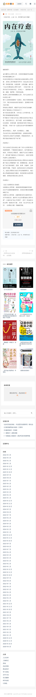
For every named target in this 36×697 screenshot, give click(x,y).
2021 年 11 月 (7, 606)
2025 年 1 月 (7, 498)
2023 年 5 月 (7, 555)
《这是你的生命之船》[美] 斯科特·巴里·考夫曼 (26, 343)
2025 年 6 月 (7, 483)
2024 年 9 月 (7, 509)
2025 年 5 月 (7, 486)
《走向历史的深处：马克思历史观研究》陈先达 (18, 424)
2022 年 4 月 (7, 592)
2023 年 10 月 (7, 541)
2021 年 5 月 (7, 624)
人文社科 (6, 657)
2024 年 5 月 (7, 521)
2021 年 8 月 (7, 615)
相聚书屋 (9, 9)
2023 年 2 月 (7, 563)
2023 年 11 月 (7, 538)
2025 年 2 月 (7, 495)
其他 (4, 663)
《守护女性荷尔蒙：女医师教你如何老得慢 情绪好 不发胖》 (9, 315)
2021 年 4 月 (7, 626)
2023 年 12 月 (7, 535)
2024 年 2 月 (7, 529)
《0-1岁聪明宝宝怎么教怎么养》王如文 (25, 315)
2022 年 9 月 (7, 578)
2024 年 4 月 (7, 523)
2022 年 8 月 (7, 581)
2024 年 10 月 (7, 506)
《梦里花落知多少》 (27, 253)
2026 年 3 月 (7, 458)
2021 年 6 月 (7, 621)
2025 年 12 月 (7, 466)
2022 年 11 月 (7, 572)
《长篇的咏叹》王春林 (10, 430)
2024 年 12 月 (7, 501)
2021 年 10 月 (7, 609)
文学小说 (6, 675)
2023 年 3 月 (7, 561)
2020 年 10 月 (7, 644)
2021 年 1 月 (7, 635)
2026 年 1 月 (7, 463)
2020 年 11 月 (7, 641)
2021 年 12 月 (7, 603)
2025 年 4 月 (7, 489)
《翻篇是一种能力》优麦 (9, 343)
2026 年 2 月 (7, 460)
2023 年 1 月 (7, 566)
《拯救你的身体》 (24, 370)
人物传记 (6, 660)
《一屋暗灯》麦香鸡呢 (10, 433)
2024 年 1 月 (7, 532)
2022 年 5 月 (7, 589)
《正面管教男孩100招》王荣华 (13, 427)
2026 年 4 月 (7, 455)
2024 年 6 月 (7, 518)
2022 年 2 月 (7, 598)
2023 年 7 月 (7, 549)
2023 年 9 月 (7, 543)
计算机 (5, 683)
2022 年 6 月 (7, 586)
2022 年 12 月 (7, 569)
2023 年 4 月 (7, 558)
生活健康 (15, 9)
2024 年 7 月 (7, 515)
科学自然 (6, 680)
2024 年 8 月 (7, 512)
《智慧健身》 (23, 289)
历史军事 (6, 666)
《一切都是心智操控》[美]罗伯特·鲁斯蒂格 (16, 436)
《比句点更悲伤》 (8, 289)
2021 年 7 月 (7, 618)
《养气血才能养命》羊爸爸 (9, 371)
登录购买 (18, 224)
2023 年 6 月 (7, 552)
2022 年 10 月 (7, 575)
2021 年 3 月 (7, 629)
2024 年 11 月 (7, 503)
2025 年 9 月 (7, 475)
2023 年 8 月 (7, 546)
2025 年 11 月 (7, 469)
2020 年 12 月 (7, 638)
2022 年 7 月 (7, 583)
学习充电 (6, 672)
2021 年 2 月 (7, 632)
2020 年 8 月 (7, 646)
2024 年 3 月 (7, 526)
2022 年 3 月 (7, 595)
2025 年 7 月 (7, 480)
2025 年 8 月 (7, 478)
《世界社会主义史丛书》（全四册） (9, 254)
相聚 (5, 14)
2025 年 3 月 (7, 492)
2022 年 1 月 (7, 601)
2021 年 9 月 (7, 612)
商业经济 (6, 669)
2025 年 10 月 (7, 472)
